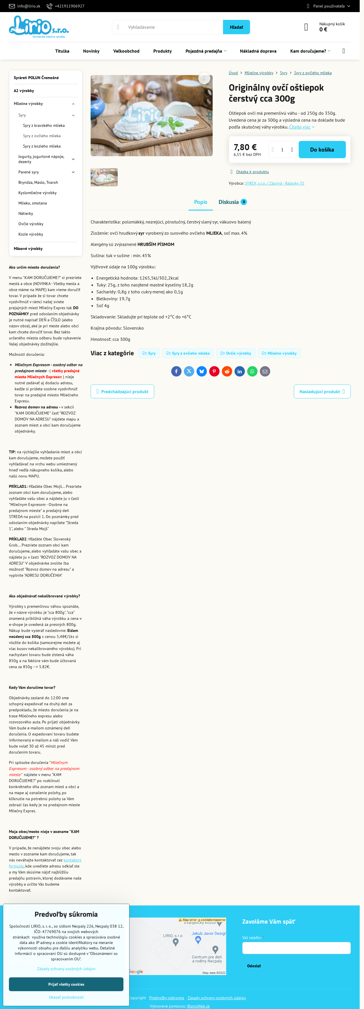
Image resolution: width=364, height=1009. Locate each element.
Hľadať (236, 27)
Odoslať (254, 965)
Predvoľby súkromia (166, 997)
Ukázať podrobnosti (66, 997)
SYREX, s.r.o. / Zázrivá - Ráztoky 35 (274, 183)
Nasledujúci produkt (322, 391)
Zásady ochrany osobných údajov (217, 997)
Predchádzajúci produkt (122, 391)
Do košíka (322, 149)
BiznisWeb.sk (198, 1006)
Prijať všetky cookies (66, 984)
